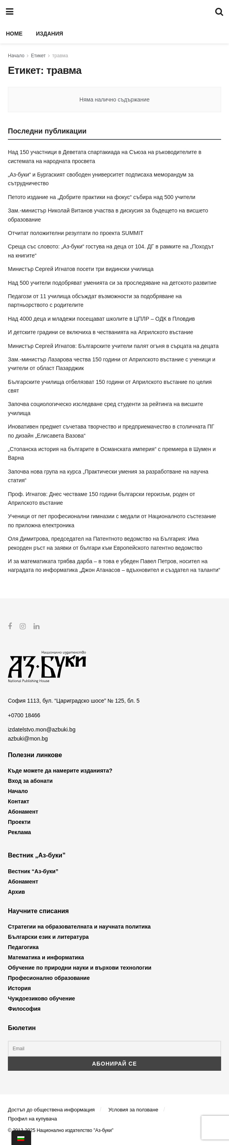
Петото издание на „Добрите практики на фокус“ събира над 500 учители (101, 197)
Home (14, 33)
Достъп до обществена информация (51, 1109)
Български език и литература (48, 937)
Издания (49, 33)
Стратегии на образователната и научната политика (79, 926)
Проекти (19, 822)
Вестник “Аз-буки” (33, 871)
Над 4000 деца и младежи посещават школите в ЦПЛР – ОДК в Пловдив (101, 319)
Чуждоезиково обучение (41, 998)
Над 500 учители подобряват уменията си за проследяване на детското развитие (112, 283)
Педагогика (23, 947)
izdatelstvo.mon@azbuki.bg (41, 729)
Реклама (19, 832)
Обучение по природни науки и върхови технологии (79, 968)
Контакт (18, 801)
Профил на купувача (32, 1119)
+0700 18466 (24, 715)
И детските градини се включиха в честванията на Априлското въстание (100, 332)
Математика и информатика (46, 957)
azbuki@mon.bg (28, 738)
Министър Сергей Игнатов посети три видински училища (81, 269)
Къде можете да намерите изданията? (60, 770)
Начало (16, 55)
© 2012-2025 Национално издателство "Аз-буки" (61, 1130)
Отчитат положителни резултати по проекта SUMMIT (75, 233)
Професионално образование (49, 978)
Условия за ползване (133, 1109)
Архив (16, 891)
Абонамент (23, 811)
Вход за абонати (30, 781)
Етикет (38, 55)
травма (60, 55)
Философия (24, 1009)
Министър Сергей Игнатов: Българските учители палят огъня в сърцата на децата (113, 346)
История (19, 988)
